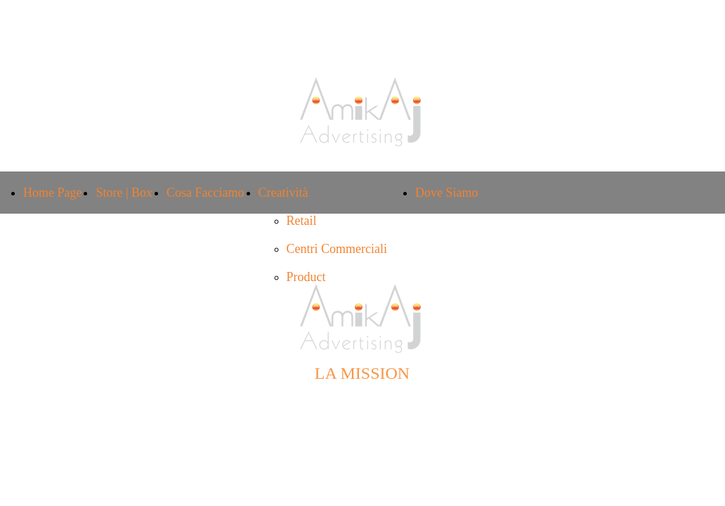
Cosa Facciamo (205, 193)
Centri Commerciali (337, 249)
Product (306, 277)
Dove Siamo (446, 193)
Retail (302, 221)
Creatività (283, 193)
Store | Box (124, 193)
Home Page (52, 193)
